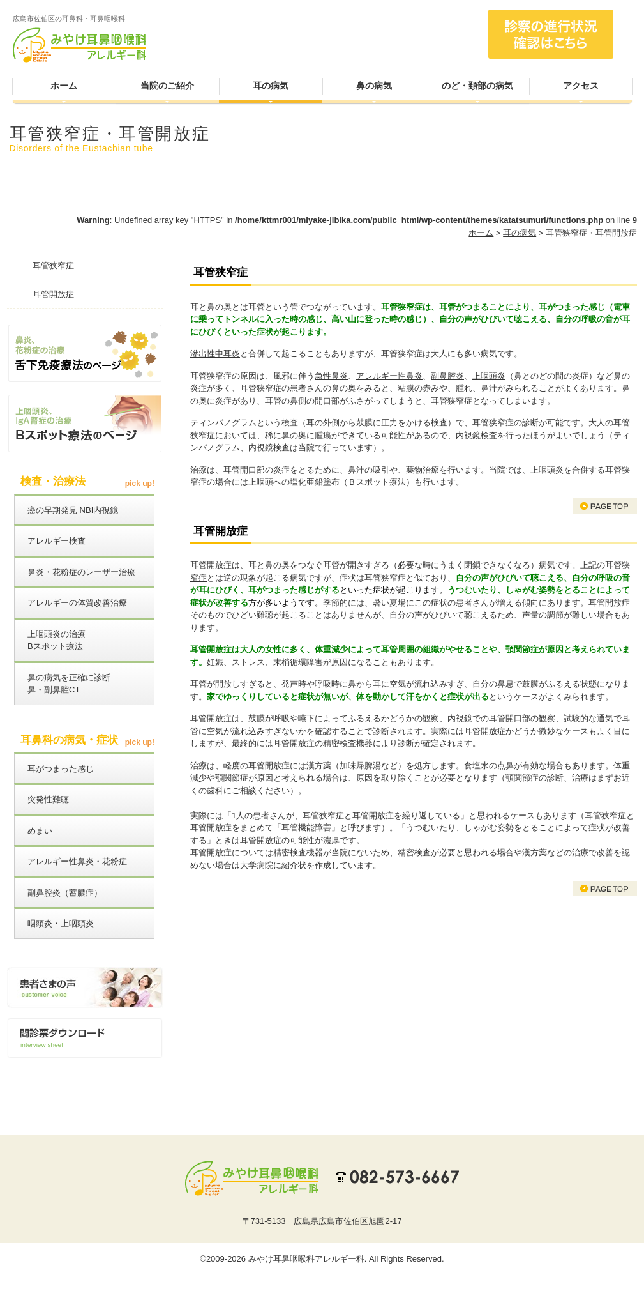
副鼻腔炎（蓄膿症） (64, 893)
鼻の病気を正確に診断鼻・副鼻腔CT (68, 684)
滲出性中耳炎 (215, 353)
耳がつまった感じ (60, 769)
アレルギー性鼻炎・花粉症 (77, 861)
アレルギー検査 (56, 541)
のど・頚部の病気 (477, 85)
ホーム (63, 85)
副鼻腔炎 (447, 376)
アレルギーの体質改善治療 (77, 602)
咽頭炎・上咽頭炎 (60, 923)
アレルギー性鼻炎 (389, 376)
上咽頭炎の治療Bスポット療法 (56, 640)
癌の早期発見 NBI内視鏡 (72, 510)
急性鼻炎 (331, 376)
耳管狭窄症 (53, 265)
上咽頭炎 (488, 376)
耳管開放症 (53, 294)
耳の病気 (270, 85)
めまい (39, 831)
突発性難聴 (48, 799)
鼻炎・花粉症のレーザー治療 (81, 572)
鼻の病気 (374, 85)
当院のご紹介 (167, 85)
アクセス (581, 85)
